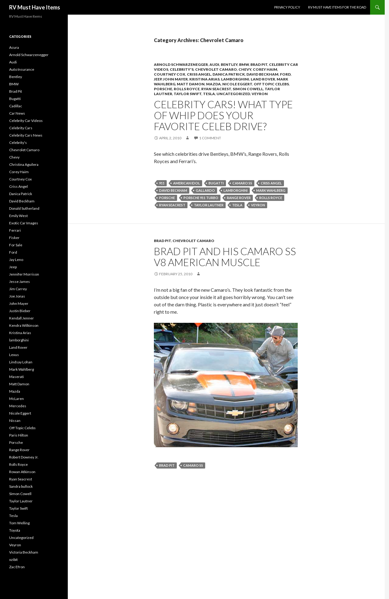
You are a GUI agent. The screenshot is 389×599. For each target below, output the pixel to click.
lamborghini (235, 79)
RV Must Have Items (34, 7)
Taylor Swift (188, 93)
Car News (17, 113)
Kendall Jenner (21, 318)
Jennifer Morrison (24, 274)
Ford (285, 74)
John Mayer (175, 79)
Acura (14, 47)
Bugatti (216, 183)
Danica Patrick (229, 74)
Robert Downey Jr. (23, 457)
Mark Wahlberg (270, 190)
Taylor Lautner (209, 205)
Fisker (14, 237)
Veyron (260, 93)
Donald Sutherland (24, 208)
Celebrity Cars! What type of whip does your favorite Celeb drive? (223, 115)
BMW (244, 64)
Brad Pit (258, 64)
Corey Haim (265, 69)
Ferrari (15, 230)
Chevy (244, 69)
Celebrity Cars (20, 128)
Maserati (16, 376)
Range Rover (239, 198)
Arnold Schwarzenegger (181, 64)
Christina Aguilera (23, 164)
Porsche (163, 89)
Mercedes (17, 406)
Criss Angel (199, 74)
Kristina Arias (204, 79)
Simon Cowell (248, 89)
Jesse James (19, 281)
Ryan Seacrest (216, 89)
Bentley (229, 64)
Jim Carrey (18, 289)
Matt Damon (191, 84)
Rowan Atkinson (22, 471)
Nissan (14, 420)
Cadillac (15, 106)
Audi (214, 64)
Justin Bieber (20, 310)
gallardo (205, 190)
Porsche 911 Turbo (201, 198)
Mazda (213, 84)
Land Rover (263, 79)
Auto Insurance (21, 69)
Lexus (14, 354)
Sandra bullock (21, 486)
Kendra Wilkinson (23, 325)
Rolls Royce (187, 89)
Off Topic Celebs (271, 84)
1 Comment (210, 138)
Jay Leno (16, 259)
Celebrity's (182, 69)
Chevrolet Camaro (216, 69)
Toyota (14, 530)
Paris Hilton (18, 435)
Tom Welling (19, 523)
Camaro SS (242, 183)
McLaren (16, 398)
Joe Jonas (17, 296)
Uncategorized (233, 93)
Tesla (209, 93)
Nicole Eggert (237, 84)
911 (162, 183)
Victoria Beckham (23, 552)
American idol (186, 183)
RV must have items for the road (337, 7)
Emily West (18, 215)
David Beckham (262, 74)
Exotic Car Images (23, 223)
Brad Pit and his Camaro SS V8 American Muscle (225, 256)
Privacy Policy (287, 7)
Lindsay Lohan (20, 362)
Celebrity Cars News (25, 135)
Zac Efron (17, 567)
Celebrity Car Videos (26, 120)
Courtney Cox (169, 74)
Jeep (158, 79)
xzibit (13, 559)
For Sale (15, 245)
